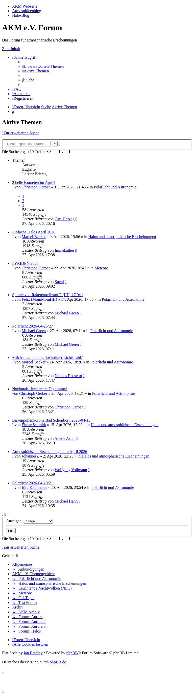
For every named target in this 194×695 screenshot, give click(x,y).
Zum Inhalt (11, 49)
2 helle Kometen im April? (33, 182)
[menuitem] (43, 66)
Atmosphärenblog (26, 11)
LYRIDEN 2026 (25, 263)
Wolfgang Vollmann (71, 470)
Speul (59, 281)
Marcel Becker (34, 236)
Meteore (101, 268)
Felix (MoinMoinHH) (39, 299)
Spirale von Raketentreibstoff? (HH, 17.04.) (47, 295)
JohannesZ (30, 456)
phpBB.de (58, 662)
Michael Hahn (66, 501)
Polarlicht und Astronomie (115, 187)
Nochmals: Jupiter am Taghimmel (39, 389)
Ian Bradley (33, 653)
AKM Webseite (24, 6)
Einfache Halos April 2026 (33, 232)
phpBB (72, 653)
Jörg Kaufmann (34, 487)
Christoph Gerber (36, 187)
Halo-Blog (20, 15)
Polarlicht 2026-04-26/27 (32, 326)
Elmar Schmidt (34, 425)
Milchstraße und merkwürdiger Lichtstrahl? (47, 357)
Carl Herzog (65, 219)
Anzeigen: (29, 521)
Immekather (64, 250)
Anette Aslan (65, 438)
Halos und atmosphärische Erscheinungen (122, 236)
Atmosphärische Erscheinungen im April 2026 (49, 451)
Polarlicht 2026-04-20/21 (32, 483)
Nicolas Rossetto (68, 376)
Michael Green (67, 313)
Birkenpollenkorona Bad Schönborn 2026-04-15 (51, 420)
